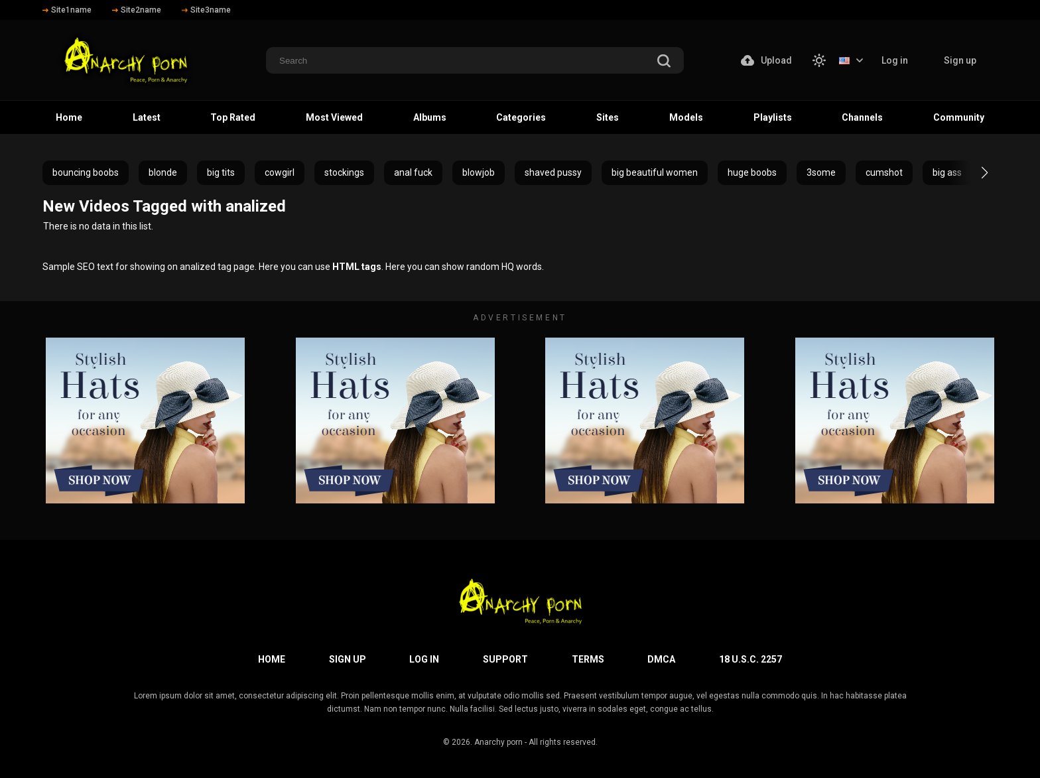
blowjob (478, 172)
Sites (607, 117)
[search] (664, 62)
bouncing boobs (85, 172)
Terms (588, 659)
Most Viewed (334, 117)
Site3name (206, 10)
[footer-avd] (145, 420)
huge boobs (752, 172)
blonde (163, 172)
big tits (221, 172)
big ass (947, 172)
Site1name (67, 10)
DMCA (661, 659)
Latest (147, 117)
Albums (429, 117)
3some (821, 172)
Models (686, 117)
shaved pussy (553, 172)
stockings (344, 172)
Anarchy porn (498, 742)
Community (958, 117)
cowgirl (279, 172)
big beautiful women (655, 172)
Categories (521, 117)
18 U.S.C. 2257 (750, 659)
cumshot (884, 172)
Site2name (136, 10)
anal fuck (413, 172)
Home (69, 117)
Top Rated (232, 117)
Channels (862, 117)
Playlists (772, 117)
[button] (973, 172)
